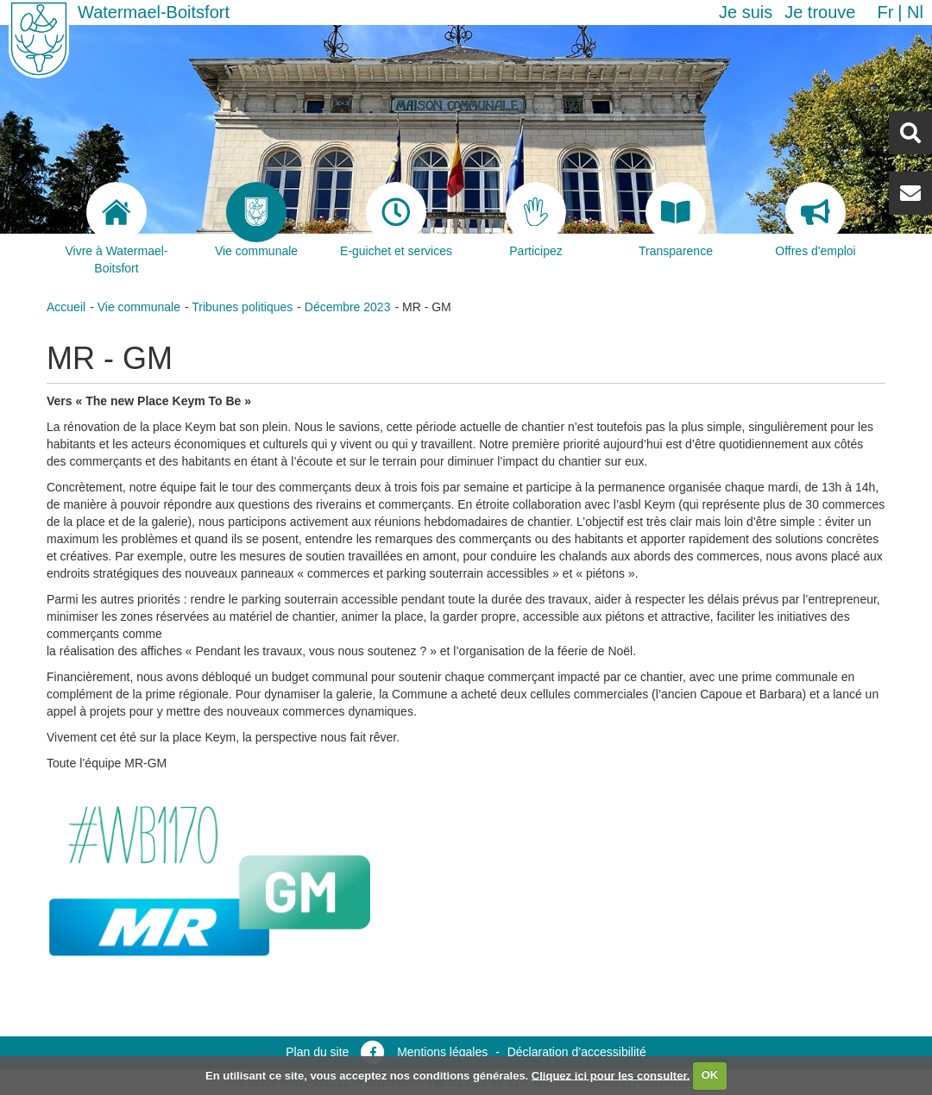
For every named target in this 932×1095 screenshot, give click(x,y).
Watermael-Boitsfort (154, 12)
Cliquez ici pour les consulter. (611, 1074)
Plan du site (317, 1052)
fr (885, 12)
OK (710, 1074)
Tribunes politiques (242, 307)
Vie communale (139, 307)
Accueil (66, 307)
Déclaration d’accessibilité (576, 1052)
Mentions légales (442, 1052)
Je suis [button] (745, 12)
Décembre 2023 (348, 307)
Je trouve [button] (819, 12)
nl (915, 12)
